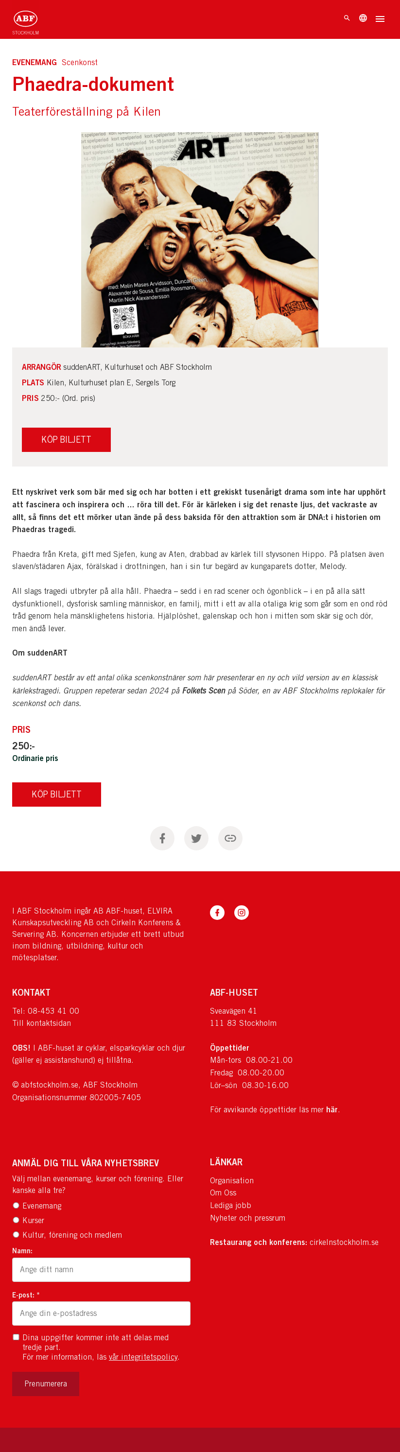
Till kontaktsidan (41, 1023)
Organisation (232, 1180)
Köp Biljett (57, 794)
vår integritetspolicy (143, 1357)
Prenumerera (45, 1383)
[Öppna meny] (380, 20)
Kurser (28, 1220)
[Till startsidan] (25, 19)
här (332, 1109)
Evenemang (36, 1205)
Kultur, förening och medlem (67, 1235)
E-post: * (26, 1295)
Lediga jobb (230, 1205)
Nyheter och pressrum (247, 1218)
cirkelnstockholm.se (344, 1242)
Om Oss (223, 1192)
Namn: (22, 1250)
